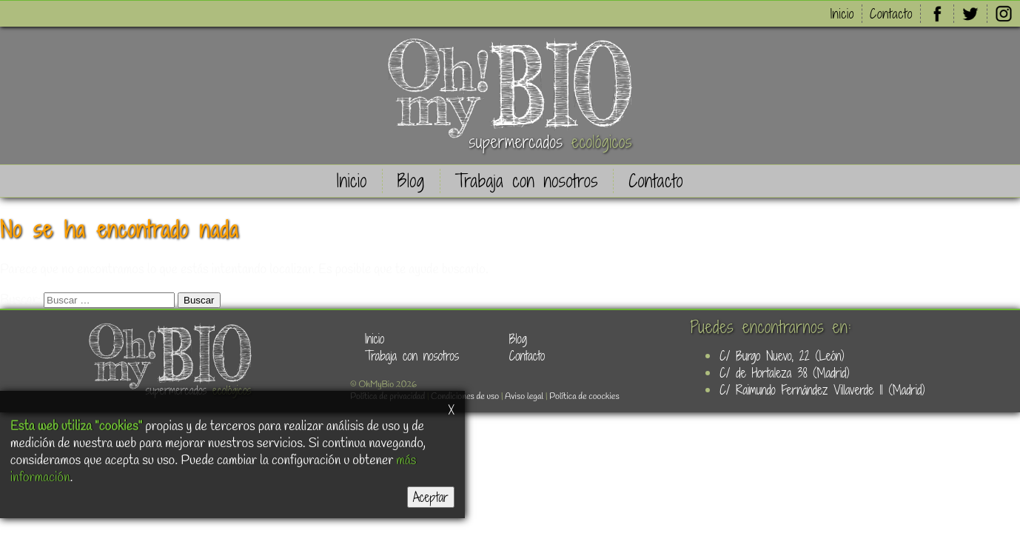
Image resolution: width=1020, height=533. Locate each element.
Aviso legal (524, 397)
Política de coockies (584, 397)
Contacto (891, 13)
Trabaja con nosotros (526, 181)
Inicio (842, 13)
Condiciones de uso (465, 397)
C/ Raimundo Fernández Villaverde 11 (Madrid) (822, 389)
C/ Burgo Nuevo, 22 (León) (781, 355)
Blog (411, 181)
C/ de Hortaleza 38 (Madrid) (784, 372)
